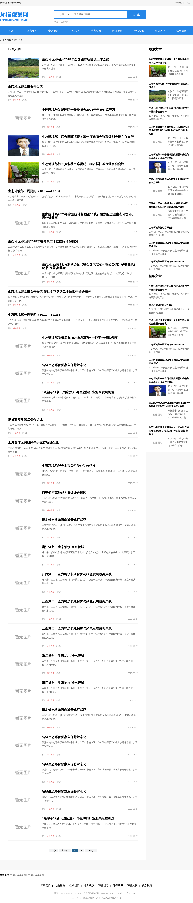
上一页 (65, 850)
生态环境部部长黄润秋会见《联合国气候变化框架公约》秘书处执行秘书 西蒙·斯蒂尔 (169, 130)
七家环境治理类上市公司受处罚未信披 (69, 465)
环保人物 (11, 40)
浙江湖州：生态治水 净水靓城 (63, 547)
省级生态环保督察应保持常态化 (64, 365)
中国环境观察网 (36, 875)
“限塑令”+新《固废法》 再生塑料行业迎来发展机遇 (78, 392)
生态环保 (65, 21)
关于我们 (178, 3)
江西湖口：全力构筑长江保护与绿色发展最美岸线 (77, 574)
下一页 (91, 850)
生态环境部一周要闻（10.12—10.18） (35, 191)
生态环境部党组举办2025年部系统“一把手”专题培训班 (80, 338)
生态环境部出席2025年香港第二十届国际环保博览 (43, 241)
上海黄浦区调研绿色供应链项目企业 (33, 442)
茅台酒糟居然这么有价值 (25, 419)
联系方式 (188, 3)
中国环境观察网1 (18, 875)
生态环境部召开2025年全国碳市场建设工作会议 (75, 59)
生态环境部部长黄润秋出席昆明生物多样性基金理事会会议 (83, 164)
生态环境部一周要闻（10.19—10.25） (35, 314)
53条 (53, 850)
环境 (56, 21)
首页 (2, 40)
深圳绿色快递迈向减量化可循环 (64, 520)
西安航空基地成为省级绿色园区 (64, 493)
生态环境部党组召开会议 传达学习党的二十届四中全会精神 (49, 291)
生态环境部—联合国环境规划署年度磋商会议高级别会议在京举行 (88, 137)
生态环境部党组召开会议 (25, 86)
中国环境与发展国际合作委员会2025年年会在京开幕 (78, 109)
